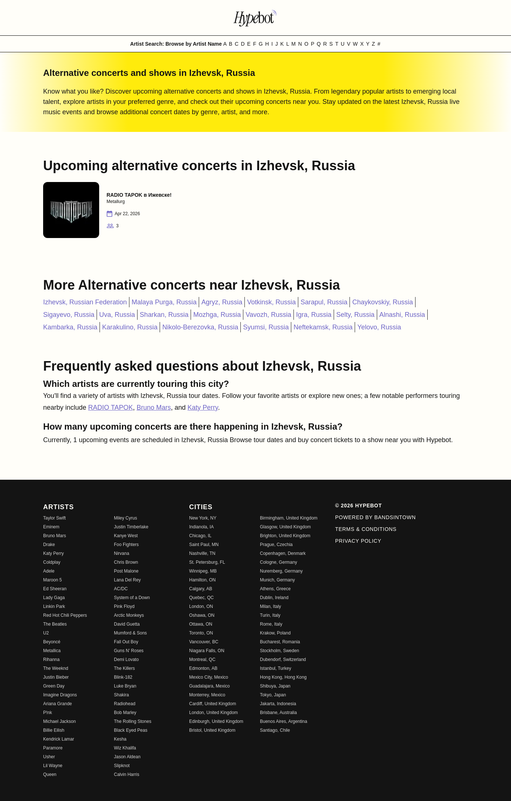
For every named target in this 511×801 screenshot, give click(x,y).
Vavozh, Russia (268, 314)
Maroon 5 (52, 580)
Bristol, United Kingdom (212, 730)
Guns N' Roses (128, 650)
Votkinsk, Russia (271, 302)
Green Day (54, 686)
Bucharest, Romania (280, 641)
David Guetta (127, 624)
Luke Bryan (125, 686)
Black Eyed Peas (130, 730)
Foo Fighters (126, 544)
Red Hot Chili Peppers (65, 615)
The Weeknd (55, 668)
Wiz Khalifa (125, 748)
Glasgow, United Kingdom (285, 526)
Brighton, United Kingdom (285, 535)
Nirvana (121, 553)
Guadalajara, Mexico (209, 686)
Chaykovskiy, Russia (382, 302)
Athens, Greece (275, 588)
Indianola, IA (201, 526)
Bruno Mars (153, 407)
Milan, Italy (270, 606)
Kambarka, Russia (70, 327)
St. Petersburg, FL (207, 562)
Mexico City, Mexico (208, 677)
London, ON (201, 606)
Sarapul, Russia (323, 302)
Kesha (120, 739)
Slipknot (122, 765)
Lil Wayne (52, 765)
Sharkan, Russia (164, 314)
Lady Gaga (54, 597)
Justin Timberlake (131, 526)
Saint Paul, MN (204, 544)
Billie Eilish (53, 730)
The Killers (124, 668)
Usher (49, 756)
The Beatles (55, 624)
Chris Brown (126, 562)
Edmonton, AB (203, 668)
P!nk (47, 712)
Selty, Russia (355, 314)
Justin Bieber (56, 677)
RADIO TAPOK (110, 407)
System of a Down (132, 597)
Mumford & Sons (130, 633)
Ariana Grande (57, 703)
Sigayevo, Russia (68, 314)
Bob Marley (125, 712)
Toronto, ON (201, 633)
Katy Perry (203, 407)
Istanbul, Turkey (275, 668)
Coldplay (51, 562)
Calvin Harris (126, 774)
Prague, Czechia (276, 544)
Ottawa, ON (200, 624)
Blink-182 (123, 677)
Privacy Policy (358, 541)
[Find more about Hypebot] (255, 17)
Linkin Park (54, 606)
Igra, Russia (313, 314)
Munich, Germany (277, 580)
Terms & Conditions (366, 529)
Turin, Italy (270, 615)
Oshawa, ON (202, 615)
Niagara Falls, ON (206, 650)
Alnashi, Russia (402, 314)
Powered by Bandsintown (375, 517)
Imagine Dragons (60, 694)
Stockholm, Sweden (279, 650)
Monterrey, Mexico (207, 694)
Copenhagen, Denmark (283, 553)
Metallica (51, 650)
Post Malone (126, 571)
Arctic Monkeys (129, 615)
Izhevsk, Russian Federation (85, 302)
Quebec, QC (201, 597)
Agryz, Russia (221, 302)
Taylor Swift (54, 518)
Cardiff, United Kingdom (212, 703)
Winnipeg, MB (203, 571)
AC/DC (121, 588)
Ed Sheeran (54, 588)
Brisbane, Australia (278, 712)
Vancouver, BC (203, 641)
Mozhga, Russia (217, 314)
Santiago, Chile (275, 730)
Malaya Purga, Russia (164, 302)
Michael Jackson (59, 721)
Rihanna (51, 659)
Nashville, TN (202, 553)
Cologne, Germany (278, 562)
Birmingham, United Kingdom (288, 518)
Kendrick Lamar (58, 739)
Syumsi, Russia (266, 327)
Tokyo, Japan (273, 694)
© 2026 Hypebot (358, 505)
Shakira (121, 694)
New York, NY (202, 518)
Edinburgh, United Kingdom (216, 721)
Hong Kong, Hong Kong (283, 677)
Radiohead (124, 703)
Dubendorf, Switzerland (283, 659)
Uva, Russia (117, 314)
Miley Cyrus (125, 518)
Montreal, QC (202, 659)
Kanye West (126, 535)
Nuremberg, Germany (281, 571)
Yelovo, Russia (379, 327)
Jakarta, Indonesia (278, 703)
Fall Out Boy (126, 641)
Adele (49, 571)
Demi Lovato (126, 659)
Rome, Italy (271, 624)
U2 (46, 633)
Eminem (51, 526)
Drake (49, 544)
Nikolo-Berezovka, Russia (200, 327)
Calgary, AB (200, 588)
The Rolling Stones (132, 721)
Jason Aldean (127, 756)
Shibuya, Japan (275, 686)
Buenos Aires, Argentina (283, 721)
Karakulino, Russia (129, 327)
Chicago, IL (200, 535)
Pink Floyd (124, 606)
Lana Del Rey (127, 580)
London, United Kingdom (213, 712)
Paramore (53, 748)
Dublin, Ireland (274, 597)
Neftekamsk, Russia (322, 327)
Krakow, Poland (275, 633)
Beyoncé (51, 641)
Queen (49, 774)
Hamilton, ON (202, 580)
